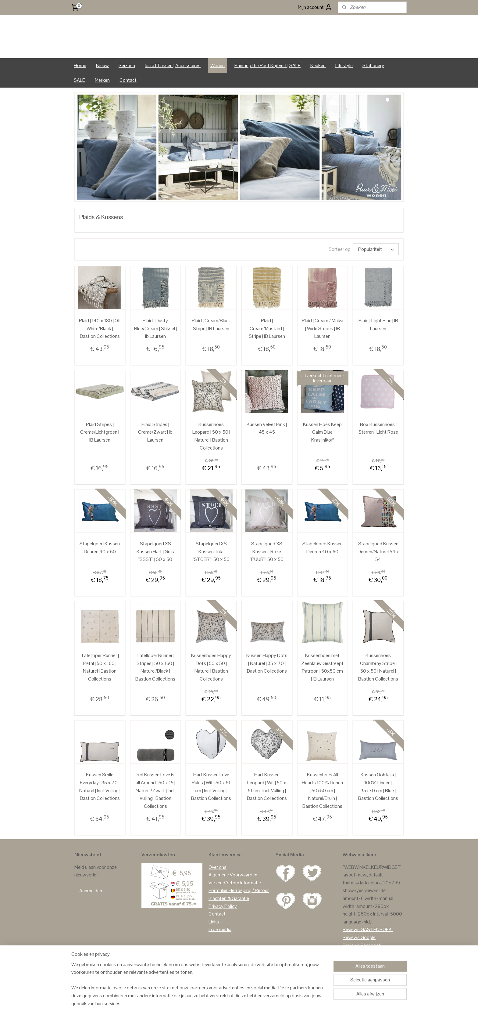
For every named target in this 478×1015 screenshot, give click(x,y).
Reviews (351, 947)
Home (80, 83)
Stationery (373, 83)
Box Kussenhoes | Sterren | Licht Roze (378, 446)
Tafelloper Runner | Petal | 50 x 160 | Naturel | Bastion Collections (100, 684)
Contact (128, 97)
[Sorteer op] (375, 266)
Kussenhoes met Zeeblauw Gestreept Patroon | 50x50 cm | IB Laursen (322, 684)
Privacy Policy (223, 923)
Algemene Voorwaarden (233, 892)
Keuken (318, 83)
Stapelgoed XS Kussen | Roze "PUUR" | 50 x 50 (267, 569)
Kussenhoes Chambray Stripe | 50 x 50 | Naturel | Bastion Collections (378, 684)
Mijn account (315, 7)
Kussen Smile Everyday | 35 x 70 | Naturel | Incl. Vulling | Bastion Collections (99, 804)
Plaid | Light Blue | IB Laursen (378, 342)
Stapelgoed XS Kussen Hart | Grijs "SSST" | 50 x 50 (155, 569)
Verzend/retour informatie (235, 900)
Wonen (217, 83)
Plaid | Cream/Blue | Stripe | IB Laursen (211, 342)
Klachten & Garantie (229, 915)
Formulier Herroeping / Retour (239, 908)
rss (235, 1004)
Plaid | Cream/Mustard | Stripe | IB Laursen (267, 346)
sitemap (225, 1004)
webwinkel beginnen (254, 1004)
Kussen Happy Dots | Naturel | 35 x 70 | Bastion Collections (266, 681)
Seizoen (127, 83)
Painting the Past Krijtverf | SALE (267, 83)
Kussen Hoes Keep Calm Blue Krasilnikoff (322, 450)
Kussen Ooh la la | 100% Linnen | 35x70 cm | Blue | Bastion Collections (378, 804)
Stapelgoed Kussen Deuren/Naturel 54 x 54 (378, 569)
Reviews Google (359, 955)
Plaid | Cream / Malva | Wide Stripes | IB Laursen (322, 346)
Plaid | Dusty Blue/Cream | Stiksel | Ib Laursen (155, 346)
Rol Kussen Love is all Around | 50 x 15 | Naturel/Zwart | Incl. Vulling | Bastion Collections (155, 807)
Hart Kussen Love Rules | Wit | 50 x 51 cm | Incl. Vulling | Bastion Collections (211, 804)
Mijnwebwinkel (299, 1004)
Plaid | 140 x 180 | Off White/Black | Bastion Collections (100, 346)
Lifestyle (344, 83)
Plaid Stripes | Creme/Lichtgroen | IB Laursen (99, 450)
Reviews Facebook (362, 962)
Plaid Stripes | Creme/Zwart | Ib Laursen (155, 450)
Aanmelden (90, 908)
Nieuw (102, 83)
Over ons (218, 884)
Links (214, 939)
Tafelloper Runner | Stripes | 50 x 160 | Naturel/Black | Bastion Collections (155, 684)
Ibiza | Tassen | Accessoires (173, 83)
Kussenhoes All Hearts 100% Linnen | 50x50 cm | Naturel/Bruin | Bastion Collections (322, 807)
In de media (220, 947)
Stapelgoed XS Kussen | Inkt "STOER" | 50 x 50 (211, 569)
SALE (79, 97)
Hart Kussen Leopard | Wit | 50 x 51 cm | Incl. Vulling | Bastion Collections (267, 804)
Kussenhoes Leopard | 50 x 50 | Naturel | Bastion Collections (211, 453)
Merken (102, 97)
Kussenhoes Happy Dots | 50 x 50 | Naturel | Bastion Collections (211, 684)
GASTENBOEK (376, 947)
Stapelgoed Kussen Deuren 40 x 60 (100, 565)
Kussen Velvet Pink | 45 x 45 (267, 446)
